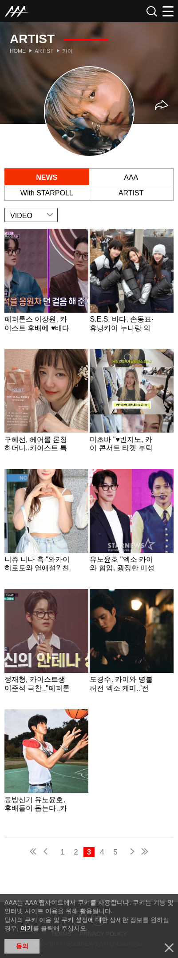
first (34, 852)
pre (47, 852)
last (144, 852)
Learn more (46, 288)
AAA (131, 177)
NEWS (46, 177)
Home (18, 51)
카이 (67, 51)
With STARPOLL (46, 193)
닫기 (169, 947)
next (130, 852)
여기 (26, 928)
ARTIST (131, 193)
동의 (22, 946)
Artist (44, 51)
